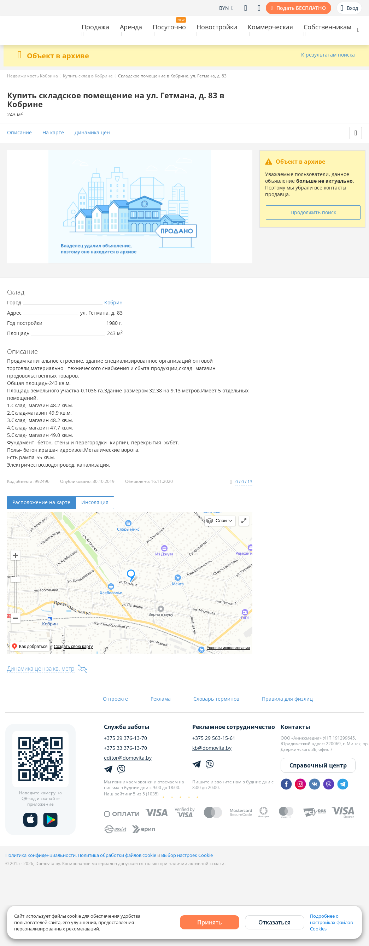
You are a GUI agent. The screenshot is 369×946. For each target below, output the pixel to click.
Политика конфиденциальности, (41, 855)
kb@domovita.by (212, 748)
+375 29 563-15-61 (213, 738)
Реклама (161, 698)
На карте (53, 133)
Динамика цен (92, 133)
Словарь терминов (216, 698)
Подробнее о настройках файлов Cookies (331, 922)
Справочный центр (318, 765)
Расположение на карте (41, 502)
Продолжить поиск (313, 212)
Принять (209, 922)
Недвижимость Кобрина (32, 76)
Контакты (295, 727)
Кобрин (113, 302)
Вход (349, 8)
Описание (19, 133)
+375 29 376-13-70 (125, 738)
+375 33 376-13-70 (125, 748)
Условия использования (228, 648)
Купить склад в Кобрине (88, 76)
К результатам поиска (328, 55)
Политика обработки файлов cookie (117, 855)
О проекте (115, 698)
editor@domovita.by (128, 758)
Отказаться (274, 922)
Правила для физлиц (287, 698)
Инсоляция (95, 502)
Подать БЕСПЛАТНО (301, 8)
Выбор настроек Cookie (187, 855)
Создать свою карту (73, 646)
